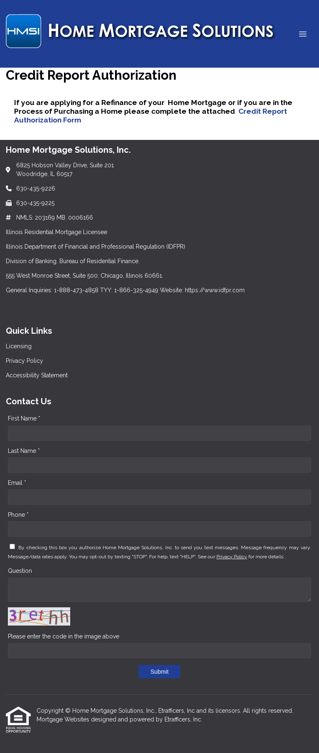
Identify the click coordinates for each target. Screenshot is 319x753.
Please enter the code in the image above (63, 636)
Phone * (18, 514)
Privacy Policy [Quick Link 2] (24, 360)
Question (20, 570)
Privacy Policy (231, 557)
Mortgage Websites (64, 719)
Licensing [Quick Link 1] (19, 346)
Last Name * (24, 450)
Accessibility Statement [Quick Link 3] (37, 375)
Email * (17, 482)
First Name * (24, 418)
